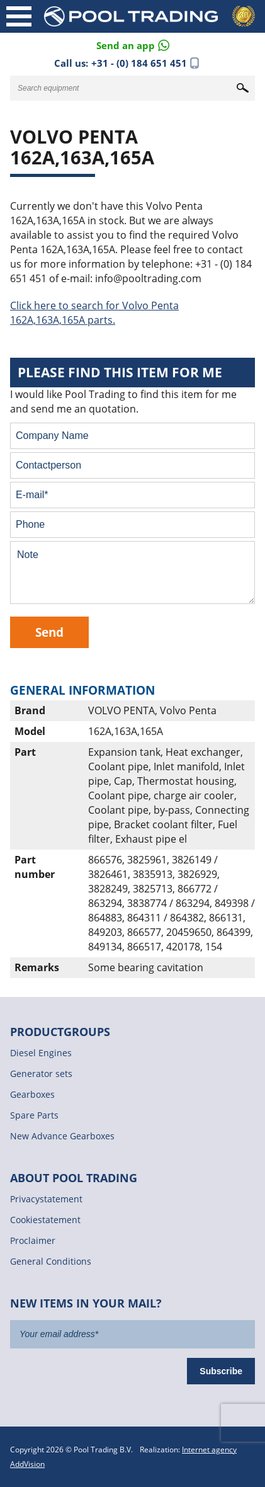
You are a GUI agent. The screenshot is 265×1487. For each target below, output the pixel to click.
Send (49, 632)
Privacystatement (46, 1199)
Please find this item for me (120, 372)
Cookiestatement (45, 1220)
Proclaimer (32, 1240)
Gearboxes (32, 1094)
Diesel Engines (41, 1053)
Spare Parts (34, 1115)
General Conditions (50, 1261)
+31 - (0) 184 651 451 (139, 63)
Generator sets (41, 1074)
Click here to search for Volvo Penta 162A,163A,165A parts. (94, 313)
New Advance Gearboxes (62, 1136)
